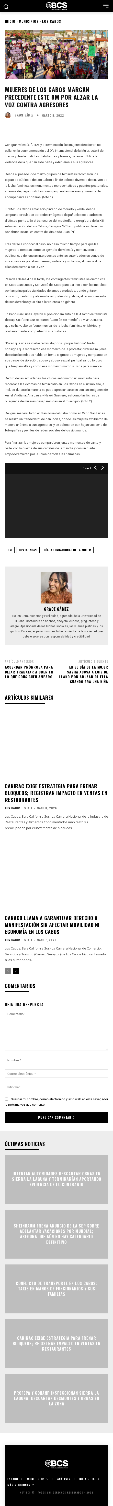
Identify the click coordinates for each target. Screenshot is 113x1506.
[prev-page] (8, 971)
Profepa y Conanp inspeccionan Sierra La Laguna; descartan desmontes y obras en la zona (56, 1398)
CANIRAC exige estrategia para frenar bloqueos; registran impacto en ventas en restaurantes (56, 792)
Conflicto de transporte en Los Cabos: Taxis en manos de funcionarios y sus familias (56, 1288)
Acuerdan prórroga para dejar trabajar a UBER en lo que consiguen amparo (29, 671)
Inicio (10, 21)
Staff (28, 808)
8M (10, 550)
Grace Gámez (24, 115)
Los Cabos (51, 21)
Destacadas (28, 550)
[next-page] (16, 971)
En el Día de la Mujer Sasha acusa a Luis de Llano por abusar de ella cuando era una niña (83, 674)
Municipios (29, 21)
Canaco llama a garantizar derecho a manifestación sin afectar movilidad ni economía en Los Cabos (52, 924)
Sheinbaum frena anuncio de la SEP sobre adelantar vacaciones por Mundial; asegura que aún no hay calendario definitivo (56, 1234)
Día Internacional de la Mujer (67, 550)
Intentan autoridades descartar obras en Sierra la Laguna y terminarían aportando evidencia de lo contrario (56, 1179)
